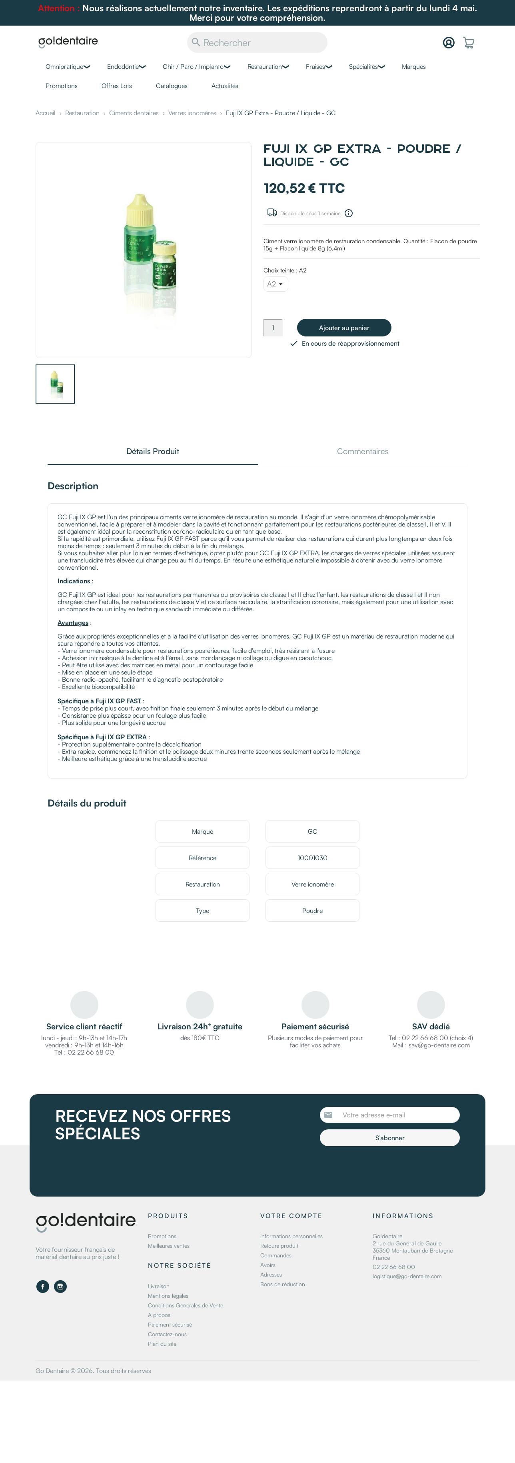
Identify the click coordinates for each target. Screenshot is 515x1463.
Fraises (315, 66)
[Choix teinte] (275, 284)
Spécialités (363, 66)
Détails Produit (152, 452)
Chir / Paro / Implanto (193, 66)
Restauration (265, 66)
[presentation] (386, 1168)
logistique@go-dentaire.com (407, 1276)
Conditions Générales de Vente (185, 1305)
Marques (414, 66)
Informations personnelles (291, 1236)
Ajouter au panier (344, 328)
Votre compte (291, 1216)
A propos (159, 1314)
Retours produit (279, 1245)
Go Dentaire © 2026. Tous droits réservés (93, 1371)
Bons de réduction (282, 1284)
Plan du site (162, 1343)
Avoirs (267, 1264)
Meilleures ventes (169, 1245)
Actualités (225, 86)
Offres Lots (117, 86)
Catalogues (172, 86)
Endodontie (123, 66)
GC (312, 831)
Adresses (271, 1274)
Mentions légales (168, 1295)
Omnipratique (64, 66)
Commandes (275, 1255)
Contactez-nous (167, 1334)
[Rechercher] (257, 42)
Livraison (159, 1286)
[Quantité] (273, 327)
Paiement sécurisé (170, 1324)
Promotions (62, 86)
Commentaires (363, 452)
